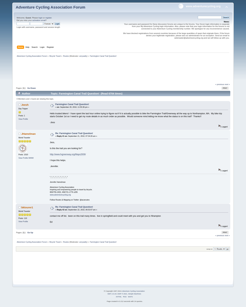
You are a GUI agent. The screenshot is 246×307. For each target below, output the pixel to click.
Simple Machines (134, 294)
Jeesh (25, 104)
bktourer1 (27, 207)
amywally (83, 56)
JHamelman (28, 133)
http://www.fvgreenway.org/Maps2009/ (68, 154)
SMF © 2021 (122, 294)
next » (227, 84)
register (48, 18)
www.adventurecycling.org (60, 195)
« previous (219, 84)
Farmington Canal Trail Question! (72, 104)
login (40, 18)
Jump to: (209, 249)
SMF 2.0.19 (111, 294)
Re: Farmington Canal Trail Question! (74, 133)
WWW (31, 158)
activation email (38, 20)
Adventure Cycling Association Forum (50, 7)
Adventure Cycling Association (133, 291)
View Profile (23, 119)
